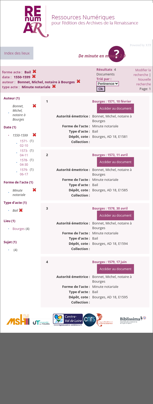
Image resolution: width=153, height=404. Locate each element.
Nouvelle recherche (143, 81)
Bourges (19, 229)
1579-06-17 (24, 172)
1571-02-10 (24, 143)
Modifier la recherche (142, 72)
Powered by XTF (140, 45)
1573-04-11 (24, 152)
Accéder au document (115, 108)
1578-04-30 (24, 162)
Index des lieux (16, 53)
